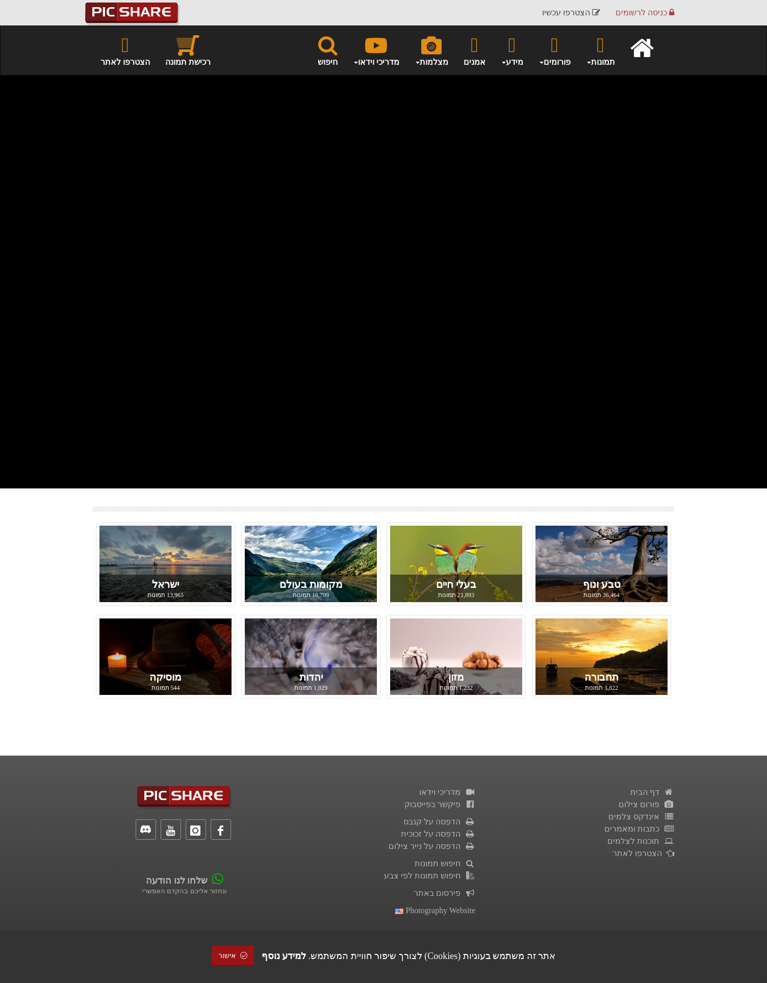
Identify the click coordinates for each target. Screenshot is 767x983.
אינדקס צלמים (641, 816)
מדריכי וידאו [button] (376, 50)
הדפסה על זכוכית (438, 834)
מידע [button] (512, 50)
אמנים (474, 50)
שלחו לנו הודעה (177, 880)
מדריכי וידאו (447, 792)
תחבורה (601, 677)
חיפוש (328, 50)
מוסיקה (165, 677)
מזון (456, 677)
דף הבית (652, 792)
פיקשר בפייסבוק (439, 804)
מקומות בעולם (311, 584)
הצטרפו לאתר (125, 50)
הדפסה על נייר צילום (432, 846)
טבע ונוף (602, 584)
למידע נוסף (284, 956)
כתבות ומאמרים (639, 828)
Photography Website (435, 910)
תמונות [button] (600, 50)
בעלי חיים (456, 584)
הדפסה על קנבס (439, 821)
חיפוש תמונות (445, 863)
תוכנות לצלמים (640, 841)
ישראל (165, 584)
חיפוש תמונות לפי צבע (429, 875)
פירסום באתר (444, 893)
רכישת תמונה (188, 50)
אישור (233, 956)
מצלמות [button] (431, 50)
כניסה (645, 12)
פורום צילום (646, 804)
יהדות (311, 677)
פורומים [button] (555, 50)
